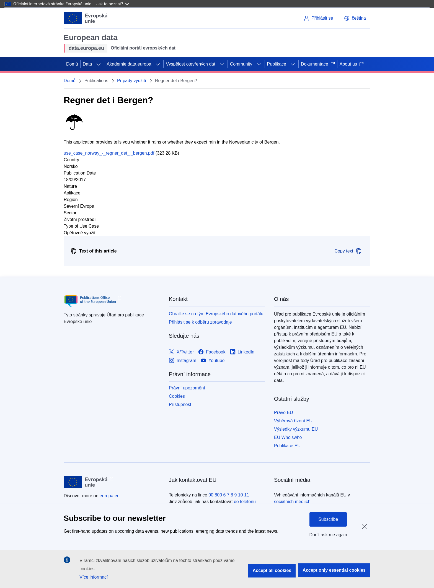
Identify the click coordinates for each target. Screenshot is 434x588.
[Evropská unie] (86, 18)
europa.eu (110, 495)
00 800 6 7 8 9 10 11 (228, 495)
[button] (355, 18)
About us (352, 64)
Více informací (93, 577)
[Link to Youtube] (212, 360)
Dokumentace (318, 64)
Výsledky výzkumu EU (296, 429)
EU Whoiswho (288, 437)
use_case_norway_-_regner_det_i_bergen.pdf (109, 153)
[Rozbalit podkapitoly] (98, 64)
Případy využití (131, 80)
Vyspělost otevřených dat (190, 64)
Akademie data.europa (129, 64)
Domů (72, 64)
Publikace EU (287, 445)
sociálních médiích (292, 501)
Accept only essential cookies (334, 570)
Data (87, 64)
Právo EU (283, 412)
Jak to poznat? (112, 3)
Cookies (177, 396)
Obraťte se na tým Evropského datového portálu (216, 313)
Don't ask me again (328, 534)
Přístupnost (180, 404)
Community (241, 64)
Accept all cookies (272, 570)
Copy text (348, 251)
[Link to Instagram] (182, 360)
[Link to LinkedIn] (242, 352)
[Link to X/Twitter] (181, 352)
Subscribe (328, 519)
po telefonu (245, 501)
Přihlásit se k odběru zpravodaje (200, 322)
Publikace (276, 64)
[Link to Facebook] (211, 352)
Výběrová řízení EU (293, 420)
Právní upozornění (187, 388)
